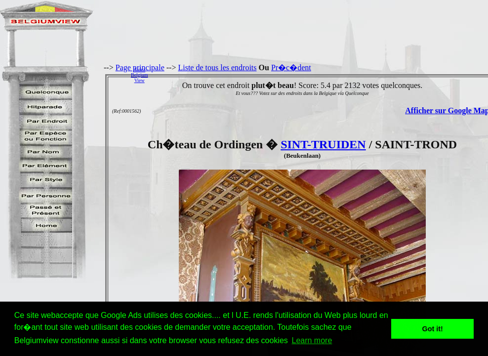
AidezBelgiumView (139, 75)
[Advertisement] (321, 74)
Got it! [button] (432, 329)
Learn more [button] (311, 340)
